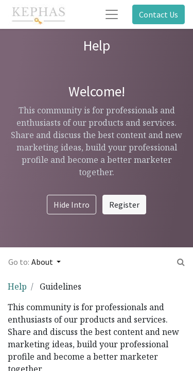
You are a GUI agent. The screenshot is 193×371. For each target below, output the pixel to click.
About (43, 262)
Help (17, 286)
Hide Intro (72, 204)
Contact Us (158, 14)
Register (124, 204)
